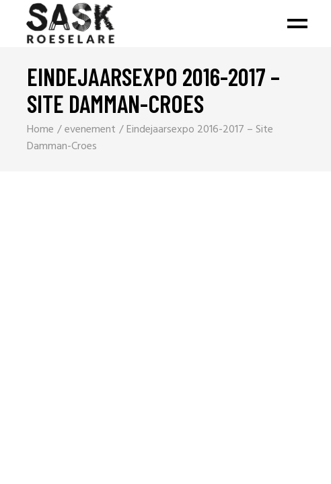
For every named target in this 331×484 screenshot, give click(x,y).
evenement (90, 129)
